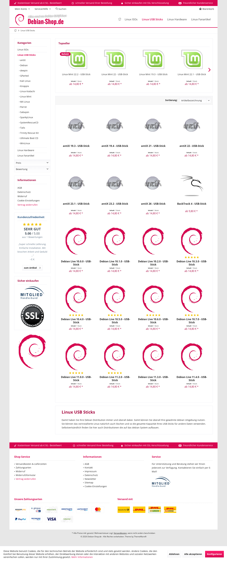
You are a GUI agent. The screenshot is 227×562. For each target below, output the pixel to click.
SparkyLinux (26, 117)
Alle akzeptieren (193, 554)
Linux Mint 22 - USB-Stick (115, 74)
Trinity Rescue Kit (29, 132)
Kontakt (89, 467)
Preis (18, 165)
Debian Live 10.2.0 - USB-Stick (153, 263)
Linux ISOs (23, 49)
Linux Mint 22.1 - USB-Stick (192, 74)
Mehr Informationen (82, 557)
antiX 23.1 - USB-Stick (76, 203)
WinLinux (25, 143)
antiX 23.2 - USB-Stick (115, 203)
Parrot (23, 106)
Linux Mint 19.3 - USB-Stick (153, 74)
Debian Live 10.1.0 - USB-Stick (115, 263)
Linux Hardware (25, 150)
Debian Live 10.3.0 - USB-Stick (192, 263)
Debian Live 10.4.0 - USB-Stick (76, 321)
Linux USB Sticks (26, 54)
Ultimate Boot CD (29, 138)
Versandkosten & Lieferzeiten (31, 463)
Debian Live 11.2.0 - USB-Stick (115, 378)
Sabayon (24, 112)
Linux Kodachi (27, 91)
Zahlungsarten (23, 467)
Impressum (91, 471)
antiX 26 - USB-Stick (153, 203)
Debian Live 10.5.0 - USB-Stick (115, 321)
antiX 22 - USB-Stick (192, 146)
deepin (24, 70)
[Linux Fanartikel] (201, 19)
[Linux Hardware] (177, 19)
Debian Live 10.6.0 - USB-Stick (153, 321)
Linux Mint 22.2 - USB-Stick (76, 74)
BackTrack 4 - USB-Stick (191, 203)
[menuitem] (207, 9)
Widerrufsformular (26, 475)
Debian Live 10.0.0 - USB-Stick (76, 263)
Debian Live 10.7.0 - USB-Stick (192, 321)
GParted (24, 75)
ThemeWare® (140, 536)
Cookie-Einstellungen (28, 203)
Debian (24, 65)
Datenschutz (24, 195)
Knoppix (24, 86)
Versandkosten (120, 533)
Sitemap (89, 482)
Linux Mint (25, 96)
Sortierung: (171, 100)
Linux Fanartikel (25, 155)
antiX (23, 60)
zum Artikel (32, 270)
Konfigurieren (214, 554)
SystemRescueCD (29, 122)
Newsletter (90, 478)
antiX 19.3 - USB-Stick (76, 146)
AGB (19, 190)
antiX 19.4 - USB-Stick (115, 146)
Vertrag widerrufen (27, 207)
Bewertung (21, 172)
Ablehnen (174, 554)
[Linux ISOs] (131, 19)
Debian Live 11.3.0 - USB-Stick (153, 378)
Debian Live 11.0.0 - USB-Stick (76, 378)
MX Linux (25, 101)
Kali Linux (25, 80)
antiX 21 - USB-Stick (153, 146)
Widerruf (22, 199)
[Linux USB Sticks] (152, 19)
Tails (22, 127)
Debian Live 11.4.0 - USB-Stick (192, 378)
